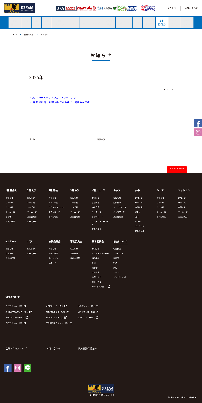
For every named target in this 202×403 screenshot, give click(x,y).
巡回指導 (117, 202)
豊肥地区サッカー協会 (55, 311)
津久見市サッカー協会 (15, 317)
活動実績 (9, 253)
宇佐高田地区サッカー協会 (57, 323)
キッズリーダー (120, 212)
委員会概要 (10, 221)
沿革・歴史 (96, 277)
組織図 (116, 258)
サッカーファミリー (100, 253)
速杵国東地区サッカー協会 (17, 311)
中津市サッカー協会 (86, 306)
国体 (137, 216)
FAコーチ (52, 263)
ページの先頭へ (178, 169)
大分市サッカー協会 (14, 306)
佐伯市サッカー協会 (54, 317)
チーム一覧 (10, 212)
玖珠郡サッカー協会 (86, 317)
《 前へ (33, 139)
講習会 (95, 267)
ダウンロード (54, 212)
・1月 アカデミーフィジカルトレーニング (52, 97)
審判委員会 (28, 34)
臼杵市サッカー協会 (86, 311)
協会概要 (117, 248)
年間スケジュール (56, 207)
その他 (8, 216)
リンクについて (120, 277)
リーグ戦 (9, 202)
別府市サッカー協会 (54, 306)
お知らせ (44, 34)
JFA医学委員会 (98, 286)
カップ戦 (9, 207)
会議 (94, 263)
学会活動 (95, 272)
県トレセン (53, 258)
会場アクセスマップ (16, 348)
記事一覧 (101, 139)
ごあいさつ (118, 253)
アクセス (171, 8)
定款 (115, 263)
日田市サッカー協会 (14, 323)
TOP (15, 34)
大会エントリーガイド (100, 223)
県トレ (138, 212)
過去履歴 (95, 207)
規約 (115, 267)
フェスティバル (119, 207)
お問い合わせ (191, 8)
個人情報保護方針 (87, 348)
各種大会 (95, 202)
